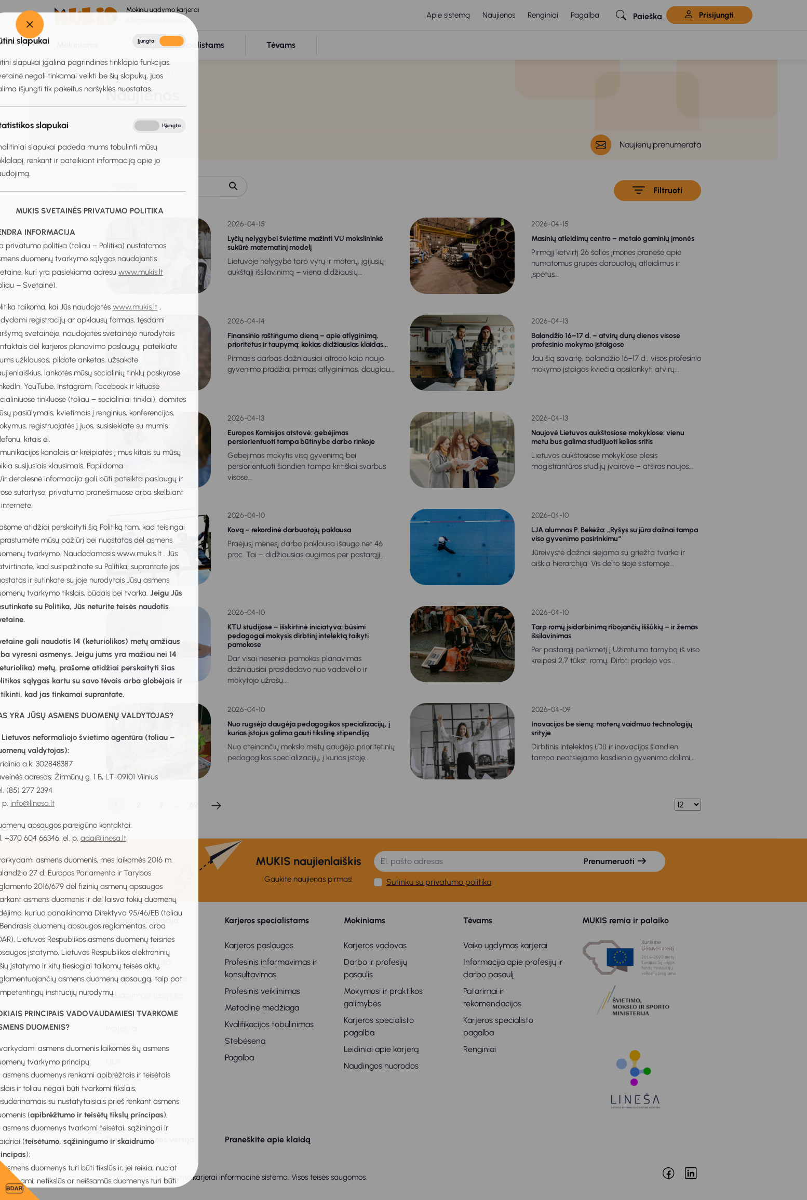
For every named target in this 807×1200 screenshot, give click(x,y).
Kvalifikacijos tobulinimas (269, 1024)
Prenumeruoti (615, 861)
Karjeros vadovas (375, 945)
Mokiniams (364, 920)
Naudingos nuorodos (381, 1066)
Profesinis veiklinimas (262, 991)
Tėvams (477, 920)
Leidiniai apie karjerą (381, 1049)
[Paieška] (163, 186)
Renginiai (543, 15)
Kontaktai (123, 1078)
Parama (119, 1045)
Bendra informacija (142, 920)
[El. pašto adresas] (470, 861)
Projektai (122, 1028)
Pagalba (585, 15)
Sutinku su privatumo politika (438, 882)
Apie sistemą (448, 15)
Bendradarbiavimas (142, 1012)
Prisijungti (709, 15)
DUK (114, 1062)
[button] (639, 15)
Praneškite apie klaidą (268, 1139)
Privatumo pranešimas (146, 978)
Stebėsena (245, 1041)
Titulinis (125, 72)
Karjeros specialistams (267, 920)
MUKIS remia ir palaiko (625, 920)
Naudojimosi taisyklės (145, 995)
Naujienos (498, 15)
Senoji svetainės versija (150, 1139)
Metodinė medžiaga (262, 1008)
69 (194, 805)
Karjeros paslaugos (259, 945)
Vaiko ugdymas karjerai (505, 945)
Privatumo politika (138, 962)
